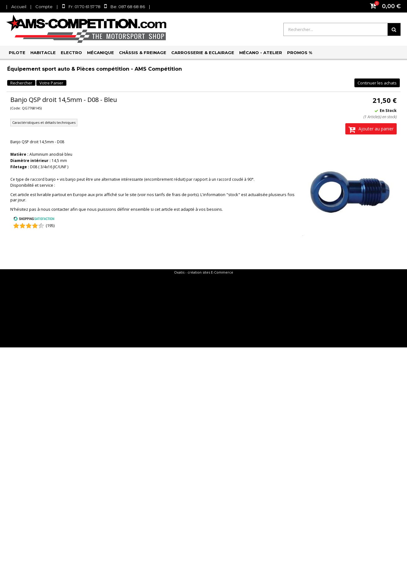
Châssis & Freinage (142, 52)
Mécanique (100, 52)
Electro (71, 52)
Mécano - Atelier (260, 52)
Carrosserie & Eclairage (202, 52)
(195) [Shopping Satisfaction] (50, 225)
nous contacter (55, 209)
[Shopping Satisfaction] (33, 219)
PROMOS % (299, 52)
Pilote (17, 52)
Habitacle (43, 52)
